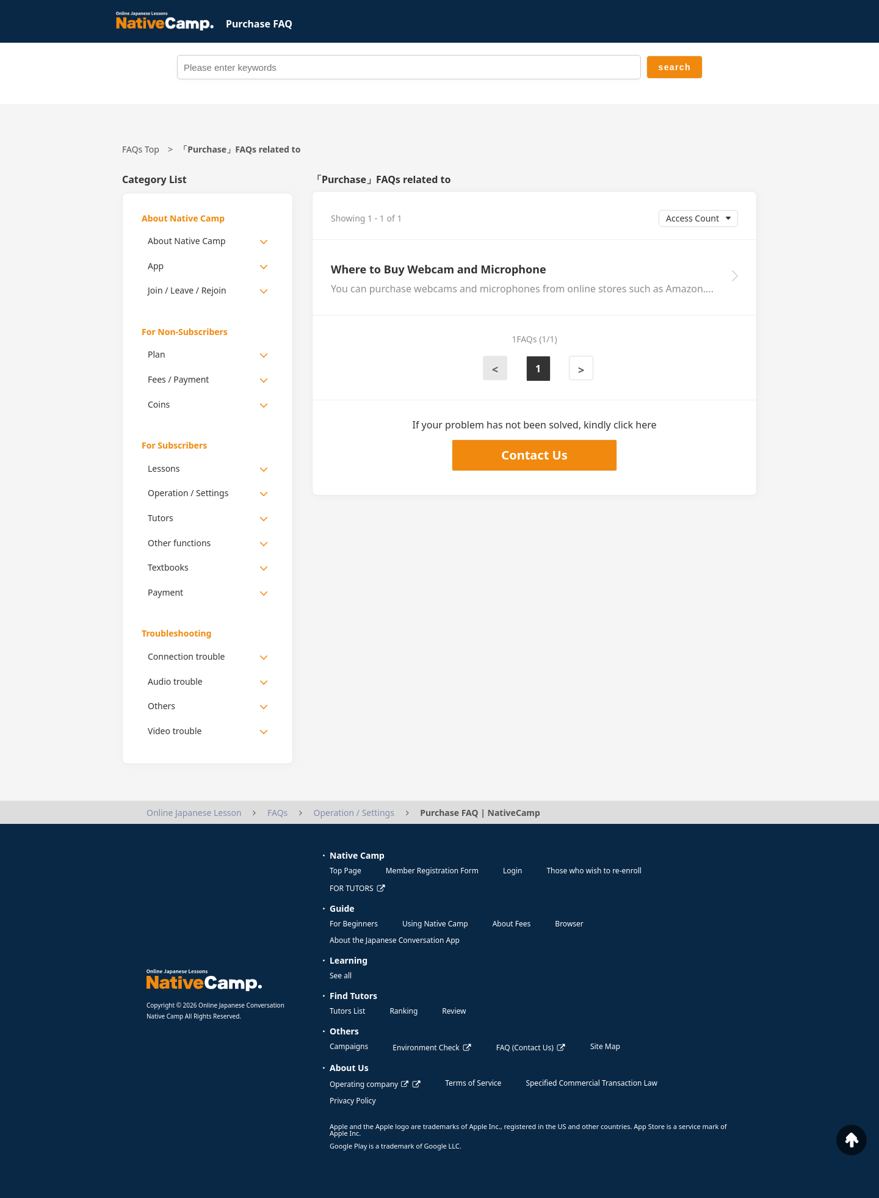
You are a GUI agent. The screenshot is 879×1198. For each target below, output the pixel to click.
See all (341, 975)
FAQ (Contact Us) (525, 1047)
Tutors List (347, 1011)
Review (454, 1011)
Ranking (403, 1011)
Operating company (369, 1084)
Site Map (605, 1046)
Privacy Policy (353, 1100)
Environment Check (425, 1047)
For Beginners (354, 923)
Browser (569, 923)
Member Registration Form (432, 870)
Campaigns (349, 1046)
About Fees (512, 923)
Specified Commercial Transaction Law (591, 1083)
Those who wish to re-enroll (593, 870)
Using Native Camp (435, 923)
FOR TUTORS (352, 888)
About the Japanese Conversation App (395, 940)
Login (512, 870)
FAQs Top (140, 149)
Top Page (345, 870)
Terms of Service (473, 1083)
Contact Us (534, 455)
